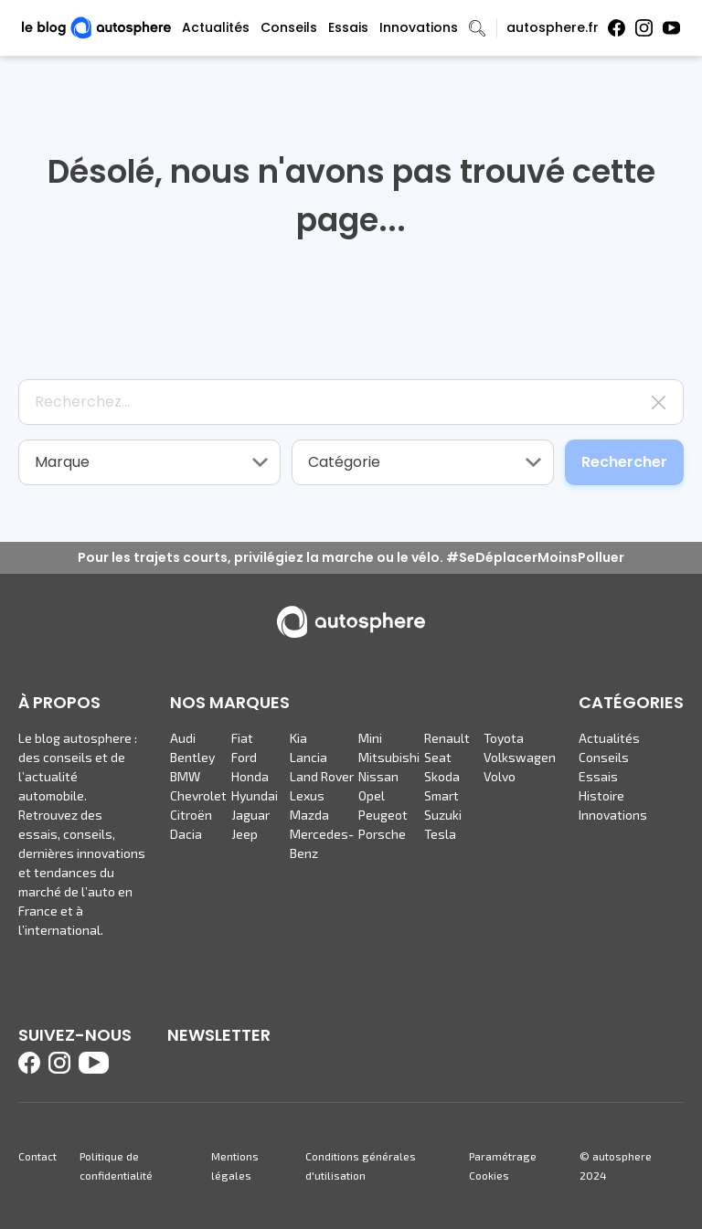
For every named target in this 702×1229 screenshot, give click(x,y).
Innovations (418, 27)
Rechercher (624, 461)
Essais (348, 27)
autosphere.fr (552, 27)
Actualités (216, 27)
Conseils (289, 27)
